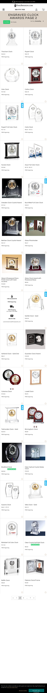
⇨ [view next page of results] (33, 598)
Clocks (14, 22)
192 (8, 22)
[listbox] (39, 21)
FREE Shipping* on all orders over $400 (23, 1)
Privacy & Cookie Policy (12, 687)
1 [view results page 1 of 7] (16, 598)
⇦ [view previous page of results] (13, 598)
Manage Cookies (23, 690)
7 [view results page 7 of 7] (30, 598)
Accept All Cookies (36, 691)
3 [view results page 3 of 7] (23, 598)
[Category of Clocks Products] (23, 19)
